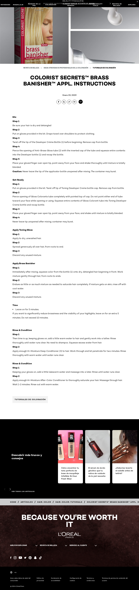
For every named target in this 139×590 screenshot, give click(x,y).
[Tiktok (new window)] (40, 557)
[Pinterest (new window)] (30, 557)
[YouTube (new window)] (20, 557)
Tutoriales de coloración (30, 399)
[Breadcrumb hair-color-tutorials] (69, 502)
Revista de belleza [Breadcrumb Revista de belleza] (31, 68)
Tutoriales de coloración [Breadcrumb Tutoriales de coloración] (104, 68)
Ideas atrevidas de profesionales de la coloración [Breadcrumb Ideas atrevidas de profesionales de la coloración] (66, 68)
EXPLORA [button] (132, 5)
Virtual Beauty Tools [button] (95, 4)
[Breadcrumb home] (13, 502)
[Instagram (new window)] (15, 557)
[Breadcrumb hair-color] (44, 502)
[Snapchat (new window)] (35, 557)
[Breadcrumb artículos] (27, 502)
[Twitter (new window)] (25, 558)
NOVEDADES (5, 5)
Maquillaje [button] (18, 5)
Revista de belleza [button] (117, 4)
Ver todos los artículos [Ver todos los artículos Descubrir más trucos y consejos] (23, 491)
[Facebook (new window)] (10, 557)
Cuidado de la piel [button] (34, 4)
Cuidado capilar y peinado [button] (71, 4)
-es (13, 572)
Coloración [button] (50, 5)
